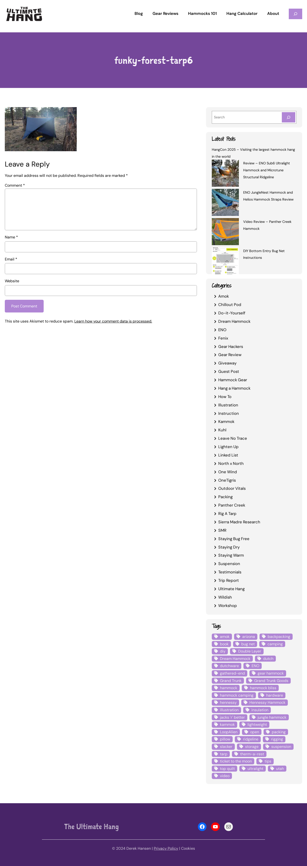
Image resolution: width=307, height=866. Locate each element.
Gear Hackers (230, 346)
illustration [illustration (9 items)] (229, 709)
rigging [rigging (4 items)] (277, 739)
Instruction (228, 413)
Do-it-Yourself (231, 313)
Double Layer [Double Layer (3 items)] (249, 651)
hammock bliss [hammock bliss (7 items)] (263, 687)
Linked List (228, 455)
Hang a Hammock (234, 388)
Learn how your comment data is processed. (113, 321)
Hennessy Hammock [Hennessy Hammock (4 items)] (267, 702)
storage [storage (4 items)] (252, 746)
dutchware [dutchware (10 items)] (229, 665)
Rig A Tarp (227, 513)
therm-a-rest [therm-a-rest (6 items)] (252, 753)
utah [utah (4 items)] (280, 768)
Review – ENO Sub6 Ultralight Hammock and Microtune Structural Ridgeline (266, 170)
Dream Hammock (234, 321)
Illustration (228, 405)
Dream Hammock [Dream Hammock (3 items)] (235, 658)
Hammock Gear (232, 379)
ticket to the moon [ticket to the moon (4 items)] (236, 761)
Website (12, 280)
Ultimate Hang (231, 588)
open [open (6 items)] (254, 731)
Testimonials (229, 572)
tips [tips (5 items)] (268, 761)
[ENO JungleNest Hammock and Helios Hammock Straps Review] (225, 203)
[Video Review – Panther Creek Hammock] (225, 232)
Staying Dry (229, 547)
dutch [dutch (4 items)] (268, 658)
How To (224, 396)
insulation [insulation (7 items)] (259, 709)
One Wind (227, 471)
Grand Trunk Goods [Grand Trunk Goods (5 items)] (271, 680)
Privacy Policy (166, 848)
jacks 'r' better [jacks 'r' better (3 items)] (232, 717)
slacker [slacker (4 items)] (226, 746)
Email (11, 259)
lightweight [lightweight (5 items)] (257, 724)
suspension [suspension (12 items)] (281, 746)
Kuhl (222, 430)
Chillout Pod (229, 304)
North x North (231, 463)
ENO (222, 329)
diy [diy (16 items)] (222, 651)
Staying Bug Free (233, 538)
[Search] (288, 117)
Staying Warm (231, 555)
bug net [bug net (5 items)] (248, 644)
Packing (225, 496)
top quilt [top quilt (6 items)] (227, 768)
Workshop (227, 605)
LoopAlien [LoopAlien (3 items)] (228, 731)
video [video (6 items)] (225, 775)
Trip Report (228, 580)
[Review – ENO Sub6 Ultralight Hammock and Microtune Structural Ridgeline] (225, 174)
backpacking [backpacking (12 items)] (279, 636)
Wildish (225, 597)
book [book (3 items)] (224, 644)
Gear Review (230, 354)
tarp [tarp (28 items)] (223, 753)
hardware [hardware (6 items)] (274, 695)
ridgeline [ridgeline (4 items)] (250, 739)
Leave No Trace (232, 438)
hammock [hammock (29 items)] (228, 687)
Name (11, 237)
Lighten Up (228, 446)
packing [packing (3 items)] (279, 731)
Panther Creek (231, 505)
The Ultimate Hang (91, 826)
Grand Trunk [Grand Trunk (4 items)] (231, 680)
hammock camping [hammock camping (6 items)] (237, 695)
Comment (15, 185)
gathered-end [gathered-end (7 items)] (232, 673)
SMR (222, 530)
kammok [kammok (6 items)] (227, 724)
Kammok (226, 421)
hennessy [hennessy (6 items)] (228, 702)
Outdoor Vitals (232, 488)
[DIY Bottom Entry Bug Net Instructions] (225, 261)
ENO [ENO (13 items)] (255, 665)
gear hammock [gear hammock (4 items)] (271, 673)
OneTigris (227, 480)
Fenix (223, 338)
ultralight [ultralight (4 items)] (255, 768)
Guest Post (228, 371)
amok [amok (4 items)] (225, 636)
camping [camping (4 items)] (275, 644)
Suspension (229, 563)
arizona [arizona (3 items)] (248, 636)
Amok (223, 296)
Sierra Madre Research (239, 522)
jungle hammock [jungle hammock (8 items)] (272, 717)
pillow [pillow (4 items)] (225, 739)
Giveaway (227, 363)
